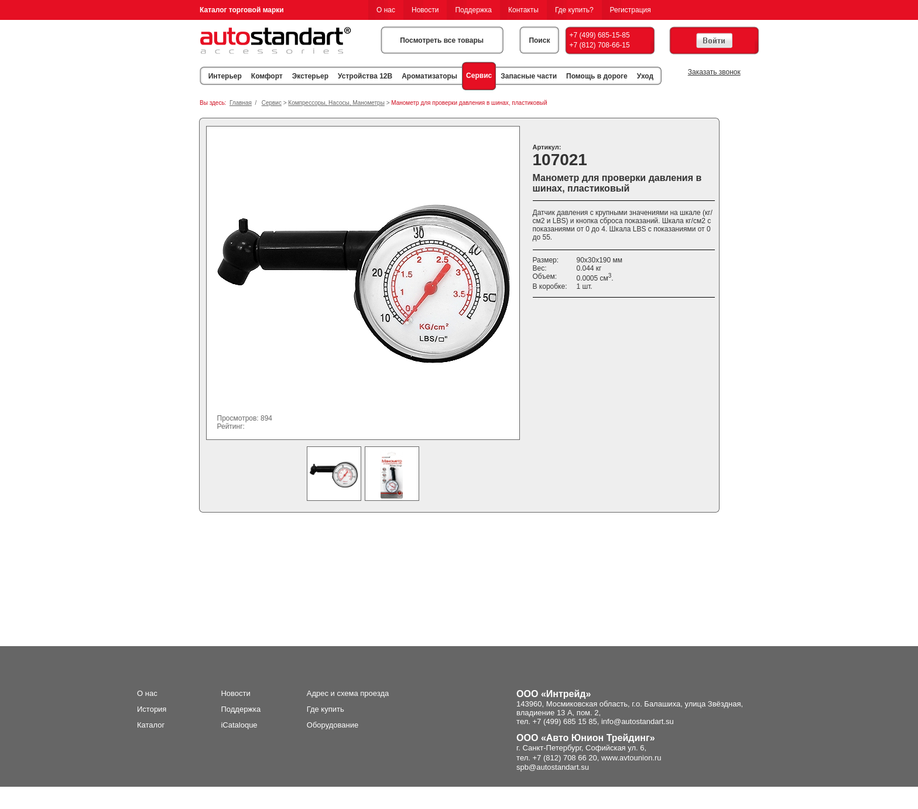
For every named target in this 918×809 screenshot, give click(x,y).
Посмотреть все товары (442, 40)
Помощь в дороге (597, 76)
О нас (385, 10)
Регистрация (630, 10)
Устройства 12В (365, 76)
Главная (241, 103)
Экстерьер (310, 76)
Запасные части (529, 76)
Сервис (479, 75)
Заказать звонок (714, 72)
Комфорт (267, 76)
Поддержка (473, 10)
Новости (425, 10)
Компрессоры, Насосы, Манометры (336, 103)
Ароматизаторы (429, 76)
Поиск (539, 40)
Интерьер (225, 76)
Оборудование (332, 725)
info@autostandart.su (637, 721)
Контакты (523, 10)
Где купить (325, 709)
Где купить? (574, 10)
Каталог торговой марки (242, 10)
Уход (645, 76)
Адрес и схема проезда (348, 693)
